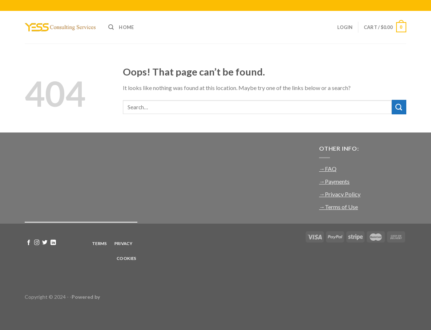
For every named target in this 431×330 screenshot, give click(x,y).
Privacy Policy (342, 194)
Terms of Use (341, 206)
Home (126, 27)
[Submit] (399, 107)
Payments (337, 181)
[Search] (111, 27)
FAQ (331, 168)
